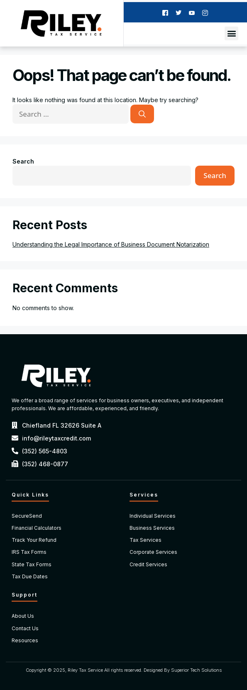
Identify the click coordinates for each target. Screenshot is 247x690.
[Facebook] (165, 12)
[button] (231, 33)
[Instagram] (205, 12)
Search (23, 161)
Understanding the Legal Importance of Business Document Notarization (110, 244)
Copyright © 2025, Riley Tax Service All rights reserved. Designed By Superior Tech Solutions (124, 670)
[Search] (142, 114)
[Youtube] (192, 12)
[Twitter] (178, 12)
